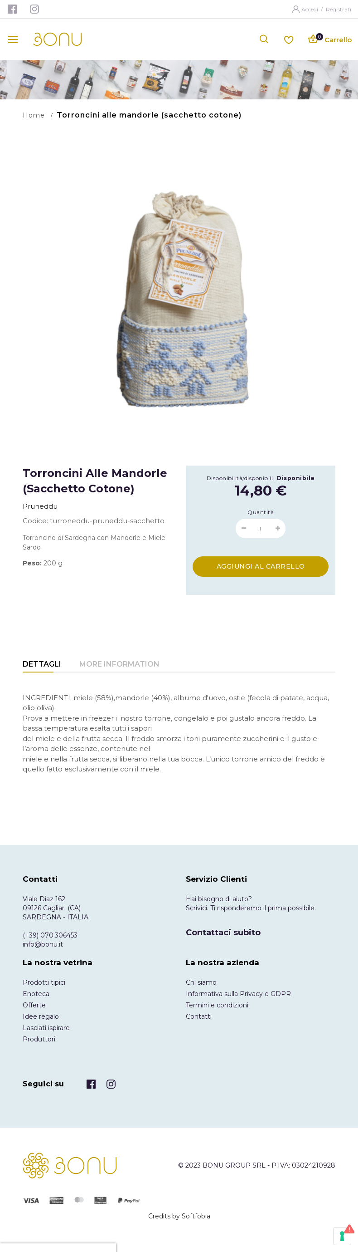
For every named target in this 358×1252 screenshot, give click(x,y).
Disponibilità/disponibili (240, 478)
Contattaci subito (223, 933)
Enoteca (36, 994)
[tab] (42, 665)
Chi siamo (201, 982)
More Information (119, 664)
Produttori (39, 1039)
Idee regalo (41, 1016)
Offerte (34, 1005)
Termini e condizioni (217, 1005)
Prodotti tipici (44, 982)
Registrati (338, 9)
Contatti (199, 1016)
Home (34, 115)
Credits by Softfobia (179, 1216)
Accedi (310, 9)
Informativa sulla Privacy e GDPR (238, 994)
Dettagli (42, 664)
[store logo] (57, 39)
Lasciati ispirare (46, 1028)
